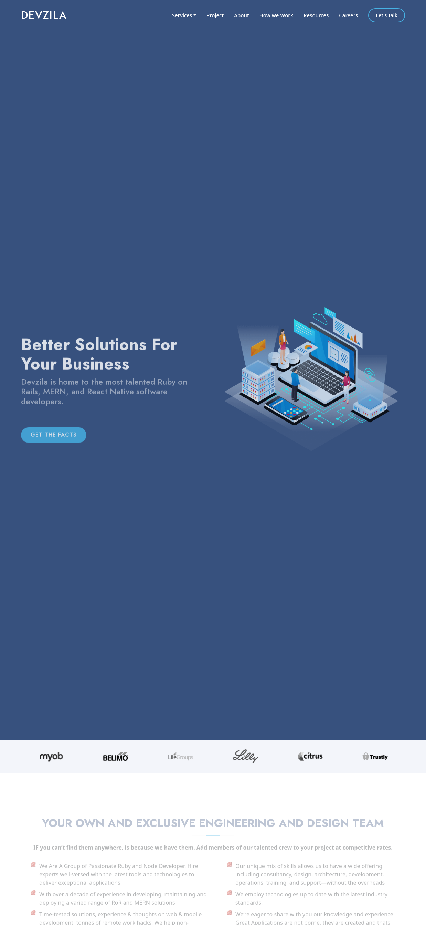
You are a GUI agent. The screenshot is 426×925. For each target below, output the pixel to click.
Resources (316, 15)
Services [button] (182, 15)
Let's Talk (386, 15)
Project (215, 15)
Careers (348, 15)
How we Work (276, 15)
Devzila (44, 15)
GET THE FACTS (54, 442)
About (241, 15)
